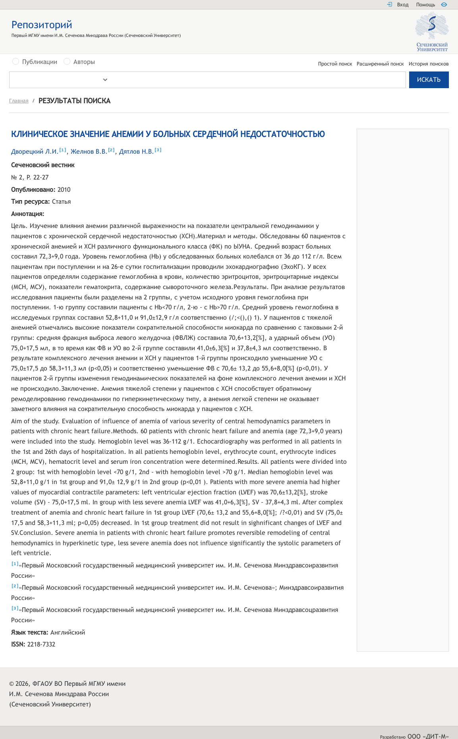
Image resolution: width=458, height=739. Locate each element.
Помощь (425, 5)
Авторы (84, 62)
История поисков (429, 64)
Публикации (39, 62)
